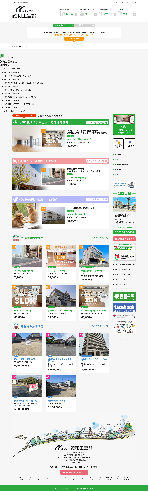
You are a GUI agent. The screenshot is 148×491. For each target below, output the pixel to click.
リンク (117, 174)
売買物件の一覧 (100, 326)
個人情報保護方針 (121, 164)
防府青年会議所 (121, 284)
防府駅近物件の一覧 (97, 160)
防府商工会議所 (121, 279)
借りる (39, 478)
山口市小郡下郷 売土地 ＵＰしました (17, 76)
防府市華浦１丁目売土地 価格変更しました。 (21, 104)
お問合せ (126, 478)
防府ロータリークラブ (123, 274)
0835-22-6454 (61, 467)
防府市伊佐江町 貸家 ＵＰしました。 (18, 90)
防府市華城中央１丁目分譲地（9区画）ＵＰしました (23, 83)
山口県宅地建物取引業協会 (125, 264)
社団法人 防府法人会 (122, 269)
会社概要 (118, 154)
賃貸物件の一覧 (100, 237)
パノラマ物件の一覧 (97, 122)
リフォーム (119, 159)
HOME (21, 478)
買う (56, 478)
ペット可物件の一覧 (97, 199)
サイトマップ (120, 169)
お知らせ (7, 72)
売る (91, 478)
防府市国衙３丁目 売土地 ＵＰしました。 (20, 97)
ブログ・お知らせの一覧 (10, 68)
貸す (74, 478)
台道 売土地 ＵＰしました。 (15, 111)
